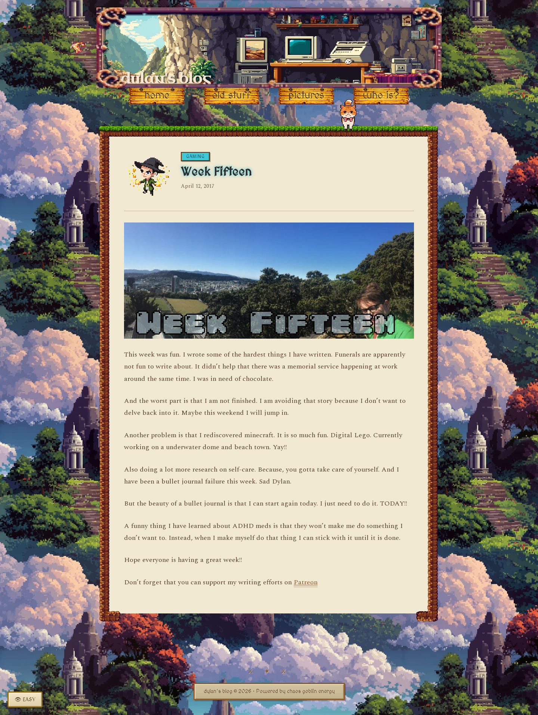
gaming (195, 156)
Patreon (306, 582)
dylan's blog (166, 79)
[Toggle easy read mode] (25, 699)
